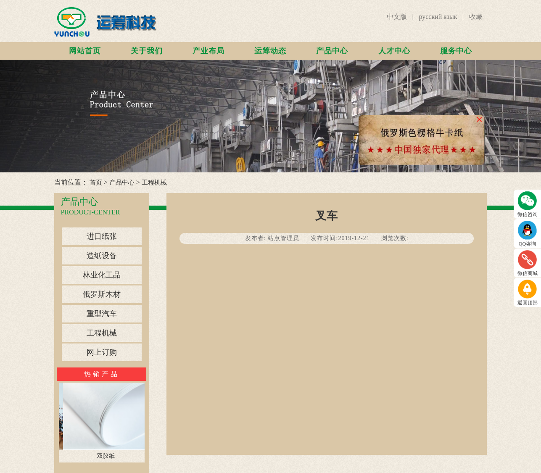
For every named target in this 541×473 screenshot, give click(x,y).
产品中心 (332, 51)
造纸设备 (102, 255)
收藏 (476, 16)
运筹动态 (270, 51)
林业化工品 (102, 275)
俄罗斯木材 (102, 294)
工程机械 (154, 182)
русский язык (438, 16)
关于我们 (147, 51)
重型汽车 (102, 313)
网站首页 (85, 51)
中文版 (397, 16)
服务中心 (456, 51)
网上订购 (102, 352)
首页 (96, 182)
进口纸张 (102, 236)
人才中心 (394, 51)
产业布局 (208, 51)
